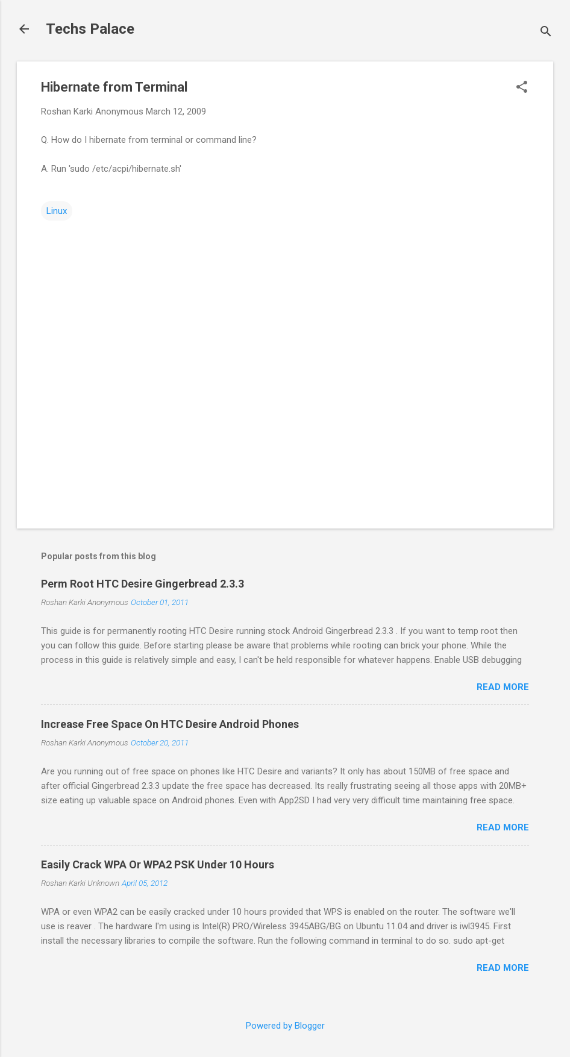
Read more (503, 687)
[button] (522, 88)
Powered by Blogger (285, 1025)
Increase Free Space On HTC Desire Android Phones (170, 724)
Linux (56, 210)
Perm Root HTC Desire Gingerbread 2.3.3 (142, 583)
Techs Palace (90, 28)
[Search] (546, 32)
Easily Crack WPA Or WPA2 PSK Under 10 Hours (157, 864)
